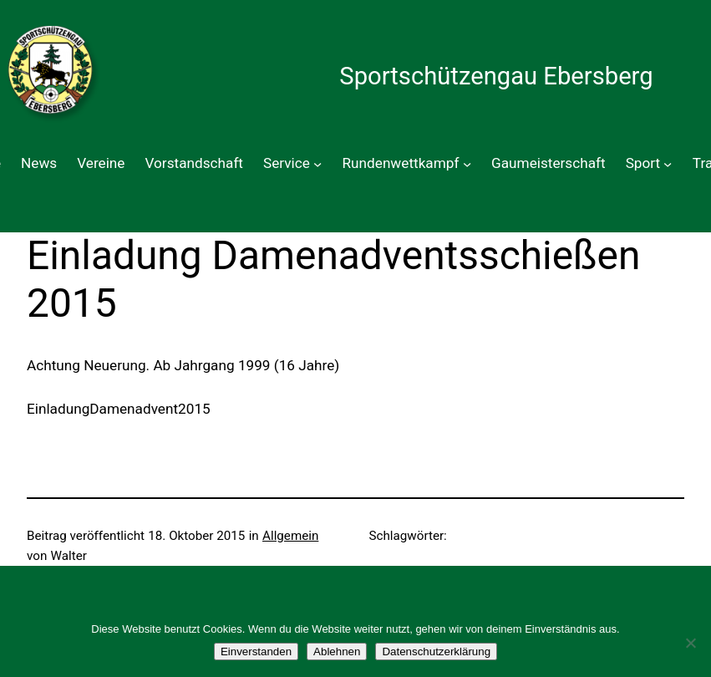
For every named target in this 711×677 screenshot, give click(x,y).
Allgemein (290, 535)
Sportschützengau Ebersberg (496, 76)
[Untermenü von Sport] (667, 164)
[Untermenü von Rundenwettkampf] (467, 164)
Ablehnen (336, 651)
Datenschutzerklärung (436, 651)
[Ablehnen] (690, 642)
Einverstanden (256, 651)
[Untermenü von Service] (317, 164)
